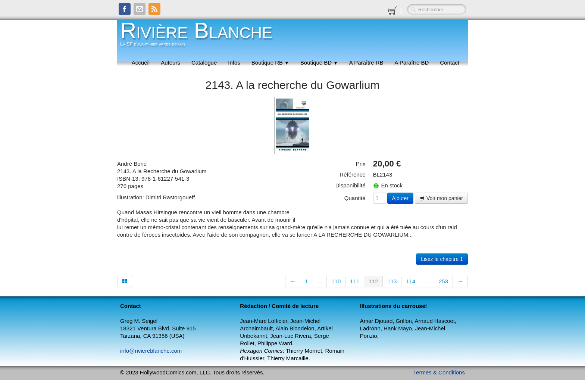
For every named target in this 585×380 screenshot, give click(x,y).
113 (392, 281)
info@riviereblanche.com (151, 351)
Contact (449, 62)
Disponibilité (350, 185)
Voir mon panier (441, 198)
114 (410, 281)
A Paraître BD (412, 62)
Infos (234, 62)
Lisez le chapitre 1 (442, 259)
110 (336, 281)
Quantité (355, 198)
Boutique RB (270, 62)
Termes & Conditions (439, 372)
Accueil (141, 62)
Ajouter (400, 198)
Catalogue (204, 62)
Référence (352, 174)
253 (443, 281)
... (319, 281)
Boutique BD (319, 62)
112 (373, 281)
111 (354, 281)
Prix (361, 164)
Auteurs (170, 62)
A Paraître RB (366, 62)
